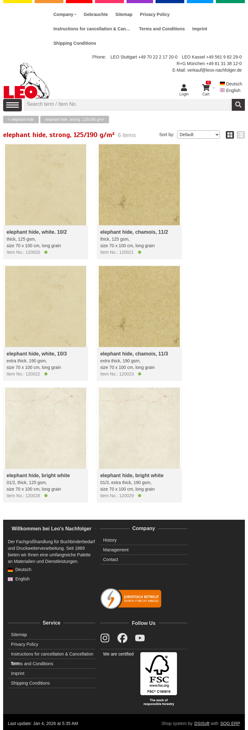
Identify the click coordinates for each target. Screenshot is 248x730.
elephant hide (23, 119)
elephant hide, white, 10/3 (37, 353)
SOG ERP (230, 723)
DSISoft (201, 723)
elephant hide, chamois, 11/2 (134, 232)
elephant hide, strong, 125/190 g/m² (74, 119)
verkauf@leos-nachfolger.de (214, 70)
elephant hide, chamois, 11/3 (134, 353)
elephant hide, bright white (38, 475)
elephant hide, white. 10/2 (37, 232)
